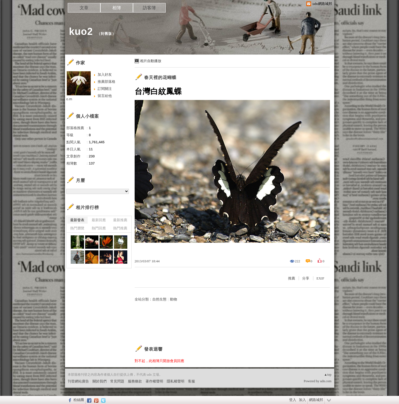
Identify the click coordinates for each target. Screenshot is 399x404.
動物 (173, 299)
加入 (302, 400)
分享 (305, 278)
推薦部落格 (106, 82)
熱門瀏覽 (77, 228)
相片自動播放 (150, 61)
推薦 (291, 278)
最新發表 (77, 220)
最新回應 (99, 220)
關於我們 (99, 381)
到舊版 (106, 34)
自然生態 (159, 299)
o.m (69, 99)
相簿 (116, 7)
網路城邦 (316, 400)
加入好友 (105, 74)
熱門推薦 (120, 228)
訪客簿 (149, 7)
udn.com (326, 381)
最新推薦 (120, 220)
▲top (327, 374)
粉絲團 (78, 400)
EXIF (320, 278)
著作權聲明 (154, 381)
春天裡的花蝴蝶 (160, 77)
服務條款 (135, 381)
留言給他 (105, 96)
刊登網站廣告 (78, 381)
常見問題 (117, 381)
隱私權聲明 (175, 381)
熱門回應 (99, 228)
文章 (84, 7)
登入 (292, 400)
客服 (191, 381)
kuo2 (81, 31)
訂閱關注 (105, 89)
